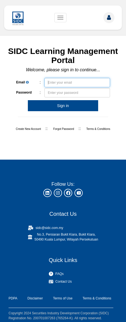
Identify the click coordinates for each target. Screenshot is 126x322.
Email (22, 82)
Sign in (63, 105)
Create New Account (28, 128)
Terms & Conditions (98, 128)
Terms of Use (63, 298)
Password (24, 92)
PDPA (13, 298)
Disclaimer (35, 298)
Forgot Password (63, 128)
